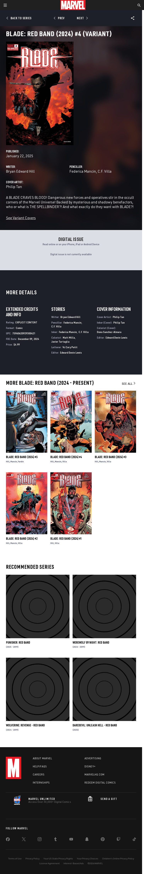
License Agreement (49, 863)
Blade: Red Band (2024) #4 (66, 457)
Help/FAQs (40, 766)
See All (129, 384)
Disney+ (90, 766)
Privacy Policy (32, 858)
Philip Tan (14, 186)
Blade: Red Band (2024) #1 (66, 538)
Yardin (21, 461)
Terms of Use (15, 858)
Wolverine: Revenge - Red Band (25, 725)
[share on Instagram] (40, 840)
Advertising (93, 758)
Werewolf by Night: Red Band (91, 642)
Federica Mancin (82, 171)
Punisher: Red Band (18, 642)
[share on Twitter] (24, 840)
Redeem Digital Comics (100, 782)
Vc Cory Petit (70, 347)
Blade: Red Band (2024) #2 (21, 538)
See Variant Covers (21, 218)
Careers (39, 774)
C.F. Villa (105, 171)
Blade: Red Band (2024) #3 (110, 457)
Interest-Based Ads (74, 863)
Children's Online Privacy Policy (118, 858)
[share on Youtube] (71, 840)
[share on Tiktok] (134, 840)
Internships (41, 782)
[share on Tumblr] (55, 840)
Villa (64, 461)
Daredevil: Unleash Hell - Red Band (95, 725)
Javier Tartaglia (60, 341)
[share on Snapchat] (87, 840)
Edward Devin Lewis (71, 352)
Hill (7, 461)
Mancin (13, 461)
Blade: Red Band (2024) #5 (21, 457)
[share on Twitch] (118, 840)
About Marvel (42, 758)
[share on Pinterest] (103, 840)
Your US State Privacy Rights (58, 858)
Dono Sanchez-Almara (109, 332)
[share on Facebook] (8, 840)
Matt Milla (69, 337)
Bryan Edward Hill (20, 171)
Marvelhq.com (94, 774)
